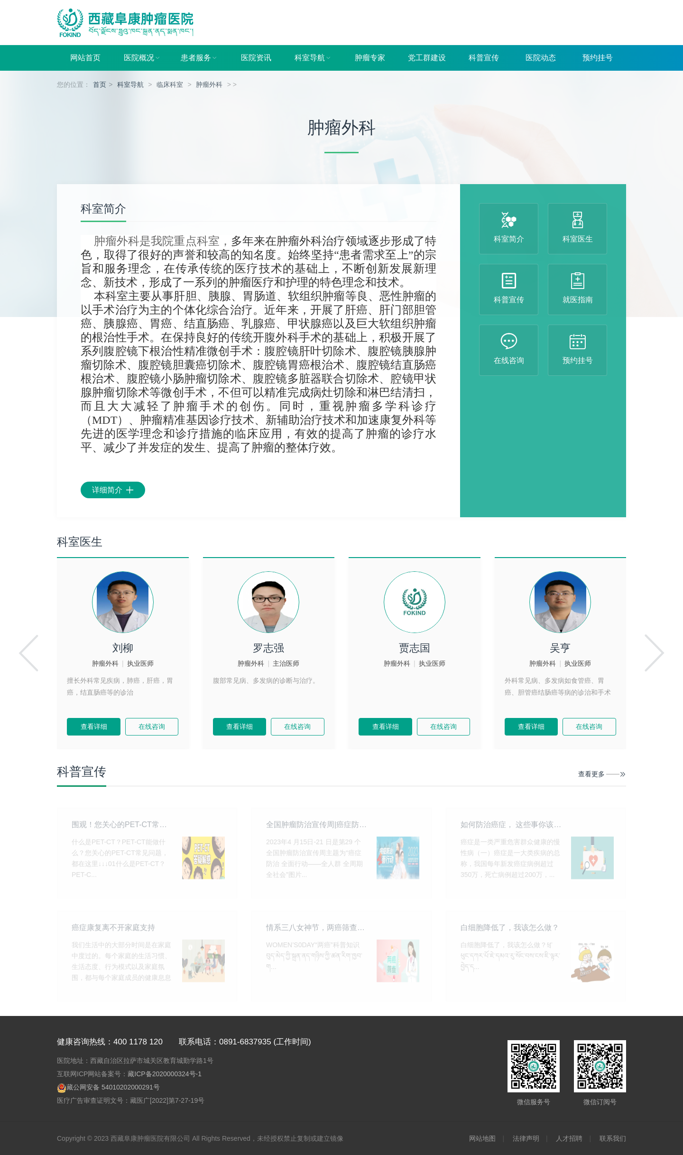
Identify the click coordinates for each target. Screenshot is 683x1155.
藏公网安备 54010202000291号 (113, 1087)
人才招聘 (569, 1138)
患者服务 (199, 58)
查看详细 (94, 726)
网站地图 (482, 1138)
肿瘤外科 (209, 84)
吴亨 (560, 648)
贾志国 (414, 648)
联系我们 (613, 1138)
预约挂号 (597, 58)
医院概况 (142, 58)
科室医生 (79, 542)
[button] (28, 653)
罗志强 (268, 648)
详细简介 (113, 490)
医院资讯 (256, 58)
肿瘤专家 (370, 58)
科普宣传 (484, 58)
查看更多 (591, 774)
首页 (99, 84)
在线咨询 (151, 726)
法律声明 (526, 1138)
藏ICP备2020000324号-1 (165, 1074)
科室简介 (103, 209)
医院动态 (541, 58)
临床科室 (170, 84)
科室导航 (313, 58)
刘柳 (122, 648)
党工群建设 (427, 58)
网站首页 (85, 58)
